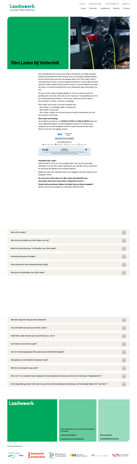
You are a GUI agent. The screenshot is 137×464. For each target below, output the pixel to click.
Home (83, 8)
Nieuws (116, 8)
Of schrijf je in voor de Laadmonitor (72, 439)
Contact (126, 8)
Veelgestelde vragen (95, 3)
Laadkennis (105, 8)
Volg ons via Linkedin (68, 435)
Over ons (82, 3)
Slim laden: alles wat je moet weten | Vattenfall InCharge (60, 181)
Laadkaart (125, 3)
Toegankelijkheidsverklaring (109, 438)
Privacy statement (106, 435)
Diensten (93, 8)
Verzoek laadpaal (111, 3)
